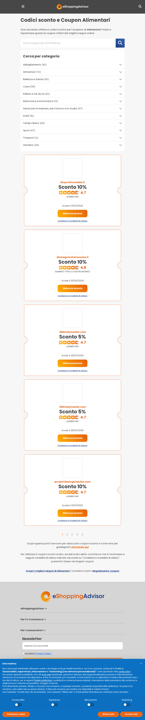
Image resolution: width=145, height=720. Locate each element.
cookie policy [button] (124, 671)
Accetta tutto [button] (131, 714)
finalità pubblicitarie (43, 680)
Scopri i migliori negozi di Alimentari (48, 571)
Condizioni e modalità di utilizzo (72, 221)
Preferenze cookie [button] (16, 714)
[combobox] (73, 43)
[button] (141, 663)
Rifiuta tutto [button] (108, 714)
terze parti (46, 674)
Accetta (38, 653)
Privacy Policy (43, 653)
